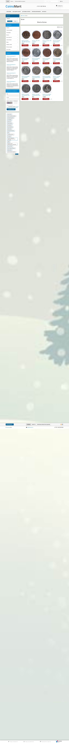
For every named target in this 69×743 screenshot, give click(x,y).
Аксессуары (12, 49)
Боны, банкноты (12, 37)
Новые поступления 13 (11, 81)
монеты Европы (9, 123)
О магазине (8, 11)
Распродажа (8, 32)
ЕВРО (8, 132)
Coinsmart (8, 427)
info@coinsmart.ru (29, 427)
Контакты (44, 11)
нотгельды (9, 136)
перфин (8, 141)
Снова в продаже (9, 30)
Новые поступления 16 (11, 56)
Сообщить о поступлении (25, 45)
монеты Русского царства (11, 151)
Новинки (7, 27)
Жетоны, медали (12, 47)
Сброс (15, 21)
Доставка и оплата (26, 11)
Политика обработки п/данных (20, 1)
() (13, 741)
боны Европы (9, 125)
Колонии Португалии (10, 117)
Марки (12, 42)
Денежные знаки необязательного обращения (11, 144)
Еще (17, 154)
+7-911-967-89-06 (41, 6)
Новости (11, 1)
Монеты (12, 35)
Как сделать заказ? (17, 11)
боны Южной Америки (10, 130)
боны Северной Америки (11, 148)
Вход (61, 1)
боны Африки (9, 119)
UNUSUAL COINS (9, 44)
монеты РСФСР (9, 146)
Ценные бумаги (12, 40)
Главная (7, 1)
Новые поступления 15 (11, 64)
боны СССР (9, 121)
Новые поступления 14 (11, 73)
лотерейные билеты (10, 134)
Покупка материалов (36, 11)
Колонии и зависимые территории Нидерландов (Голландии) (11, 139)
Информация (9, 424)
